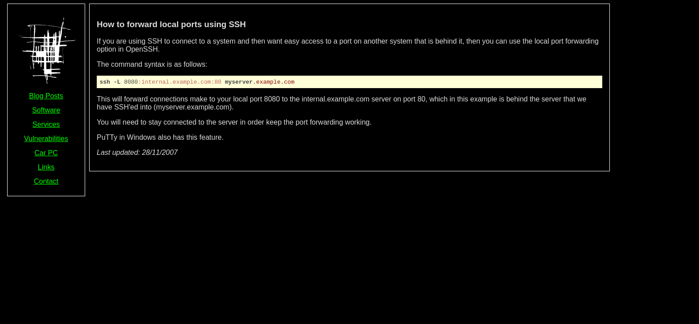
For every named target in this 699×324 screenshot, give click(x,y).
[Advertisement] (656, 137)
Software (46, 110)
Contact (46, 181)
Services (46, 124)
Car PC (46, 153)
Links (46, 167)
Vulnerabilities (46, 138)
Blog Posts (46, 96)
